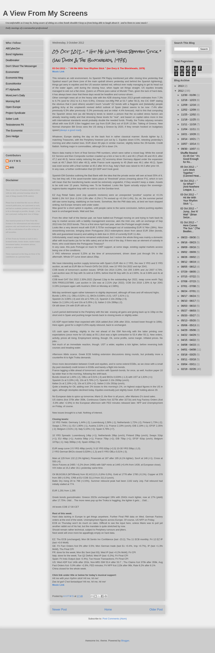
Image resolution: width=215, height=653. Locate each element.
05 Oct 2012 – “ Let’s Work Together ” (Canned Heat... (190, 171)
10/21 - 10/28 (188, 134)
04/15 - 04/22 (188, 339)
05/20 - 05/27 (188, 315)
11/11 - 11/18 (188, 124)
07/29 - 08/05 (188, 271)
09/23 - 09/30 (188, 237)
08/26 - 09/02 (188, 257)
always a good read (70, 130)
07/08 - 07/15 (188, 281)
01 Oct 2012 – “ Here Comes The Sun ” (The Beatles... (190, 227)
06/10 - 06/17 (188, 300)
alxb (11, 167)
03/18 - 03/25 (188, 354)
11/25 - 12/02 (188, 114)
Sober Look (12, 118)
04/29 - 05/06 (188, 330)
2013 (181, 85)
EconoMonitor (13, 83)
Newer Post (59, 609)
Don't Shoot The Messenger (21, 66)
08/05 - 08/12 (188, 266)
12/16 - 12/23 (188, 100)
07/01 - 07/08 (188, 286)
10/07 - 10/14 (188, 143)
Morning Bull (13, 101)
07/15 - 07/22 (188, 276)
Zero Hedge (12, 136)
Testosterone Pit (15, 124)
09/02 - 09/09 (188, 252)
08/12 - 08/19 (188, 261)
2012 (181, 90)
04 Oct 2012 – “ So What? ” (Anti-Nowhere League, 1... (189, 185)
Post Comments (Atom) (114, 618)
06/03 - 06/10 (188, 305)
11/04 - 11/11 (188, 129)
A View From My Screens (45, 13)
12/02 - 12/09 (188, 109)
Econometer (12, 72)
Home (108, 609)
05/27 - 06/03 (188, 310)
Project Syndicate (15, 112)
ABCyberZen (13, 48)
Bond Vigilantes (14, 54)
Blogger (125, 640)
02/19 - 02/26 (188, 369)
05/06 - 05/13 (188, 325)
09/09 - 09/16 (188, 247)
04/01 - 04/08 (188, 349)
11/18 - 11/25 (188, 119)
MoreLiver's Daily (15, 95)
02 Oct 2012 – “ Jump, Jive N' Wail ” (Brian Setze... (189, 213)
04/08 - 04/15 (188, 344)
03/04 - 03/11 (188, 364)
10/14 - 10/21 (188, 139)
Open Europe (13, 107)
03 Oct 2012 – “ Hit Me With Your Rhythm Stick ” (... (189, 199)
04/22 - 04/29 (188, 334)
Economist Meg (14, 77)
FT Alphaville (13, 89)
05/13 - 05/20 (188, 320)
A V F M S (15, 160)
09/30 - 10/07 (188, 148)
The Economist (14, 130)
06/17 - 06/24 (188, 296)
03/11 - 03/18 (188, 359)
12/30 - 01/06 (188, 95)
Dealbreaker (12, 60)
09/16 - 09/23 (188, 242)
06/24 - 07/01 (188, 291)
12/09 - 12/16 (188, 104)
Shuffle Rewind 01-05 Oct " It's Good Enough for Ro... (190, 157)
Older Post (156, 609)
